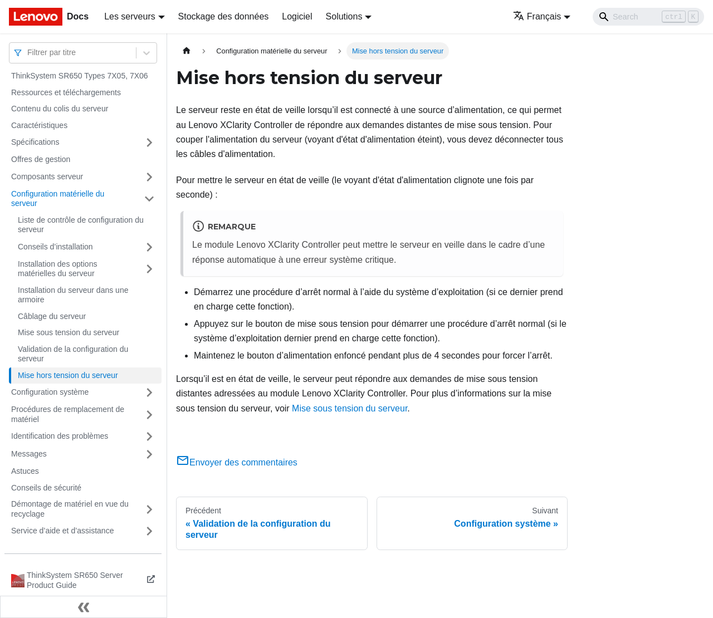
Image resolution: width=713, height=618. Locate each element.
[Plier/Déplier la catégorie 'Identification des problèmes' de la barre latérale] (149, 436)
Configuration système (50, 392)
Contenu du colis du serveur (59, 108)
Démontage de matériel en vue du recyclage (70, 508)
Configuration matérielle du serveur (57, 198)
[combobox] (28, 52)
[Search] (648, 17)
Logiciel (297, 16)
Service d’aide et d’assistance (62, 530)
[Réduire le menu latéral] (83, 607)
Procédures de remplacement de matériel (67, 414)
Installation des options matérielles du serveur (57, 268)
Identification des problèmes (59, 435)
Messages (29, 453)
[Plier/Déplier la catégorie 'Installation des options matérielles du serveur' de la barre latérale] (149, 269)
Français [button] (537, 16)
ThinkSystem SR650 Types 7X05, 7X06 (79, 75)
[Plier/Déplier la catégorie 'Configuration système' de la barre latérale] (149, 392)
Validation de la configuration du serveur (73, 354)
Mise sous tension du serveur (68, 332)
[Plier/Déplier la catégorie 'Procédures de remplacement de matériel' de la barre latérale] (149, 414)
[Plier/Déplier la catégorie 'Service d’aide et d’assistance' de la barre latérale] (149, 531)
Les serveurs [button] (129, 16)
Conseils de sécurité (46, 487)
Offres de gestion (40, 159)
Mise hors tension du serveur (68, 375)
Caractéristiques (39, 125)
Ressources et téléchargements (66, 92)
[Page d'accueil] (186, 51)
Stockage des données (223, 16)
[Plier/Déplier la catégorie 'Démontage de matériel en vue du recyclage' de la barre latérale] (149, 509)
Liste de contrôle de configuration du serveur (81, 224)
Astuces (25, 471)
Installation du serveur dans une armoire (73, 295)
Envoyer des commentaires (236, 462)
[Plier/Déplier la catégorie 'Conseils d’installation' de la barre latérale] (149, 247)
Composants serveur (47, 176)
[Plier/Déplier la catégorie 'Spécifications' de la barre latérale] (149, 142)
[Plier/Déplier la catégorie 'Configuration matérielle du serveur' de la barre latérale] (149, 199)
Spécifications (35, 142)
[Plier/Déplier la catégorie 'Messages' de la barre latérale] (149, 454)
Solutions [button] (344, 16)
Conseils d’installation (55, 246)
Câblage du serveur (52, 316)
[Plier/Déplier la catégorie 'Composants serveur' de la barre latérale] (149, 177)
